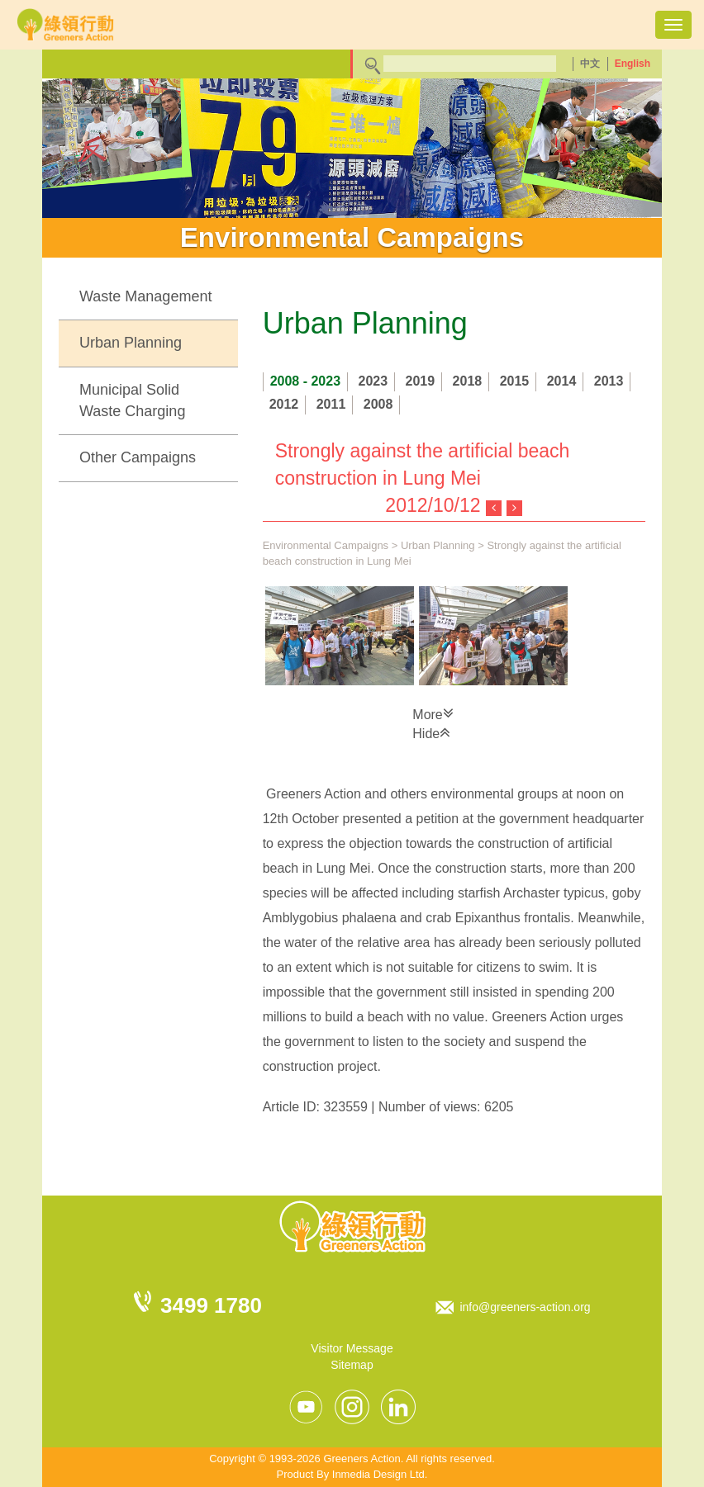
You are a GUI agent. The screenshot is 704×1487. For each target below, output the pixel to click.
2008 (378, 404)
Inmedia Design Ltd (378, 1474)
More (432, 713)
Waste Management (145, 296)
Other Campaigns (137, 457)
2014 (562, 381)
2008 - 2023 (305, 381)
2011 (331, 404)
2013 (609, 381)
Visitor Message (351, 1348)
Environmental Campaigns (325, 545)
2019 (420, 381)
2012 (284, 404)
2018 (468, 381)
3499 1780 (211, 1305)
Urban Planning (130, 342)
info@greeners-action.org (524, 1307)
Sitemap (352, 1364)
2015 (515, 381)
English (632, 63)
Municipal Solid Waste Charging (132, 400)
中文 (590, 63)
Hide (431, 732)
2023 (373, 381)
